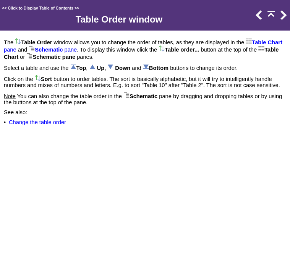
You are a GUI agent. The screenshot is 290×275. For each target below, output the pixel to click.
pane (10, 50)
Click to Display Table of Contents (40, 8)
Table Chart (267, 42)
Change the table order (37, 122)
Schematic (49, 50)
